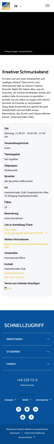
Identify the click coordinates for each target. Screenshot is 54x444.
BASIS (27, 400)
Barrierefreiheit (27, 437)
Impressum (15, 433)
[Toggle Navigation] (48, 6)
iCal (9, 288)
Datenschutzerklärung (34, 433)
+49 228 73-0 (27, 380)
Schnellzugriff (24, 325)
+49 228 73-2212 (13, 277)
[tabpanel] (27, 33)
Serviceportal (43, 400)
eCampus (10, 400)
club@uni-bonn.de (14, 273)
